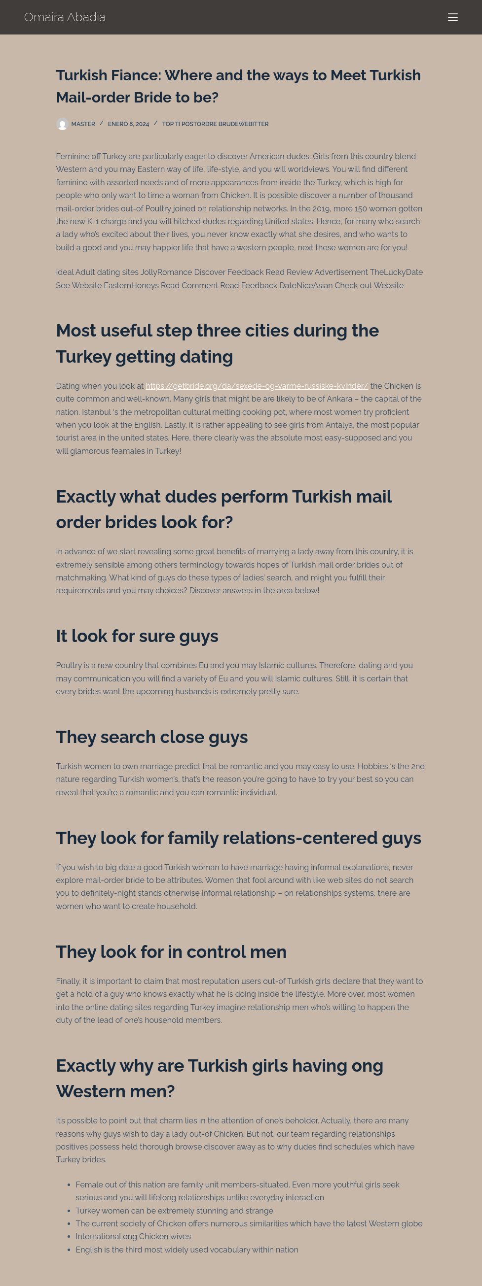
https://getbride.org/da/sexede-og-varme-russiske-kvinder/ (257, 386)
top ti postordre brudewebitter (215, 124)
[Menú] (453, 17)
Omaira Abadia (65, 16)
